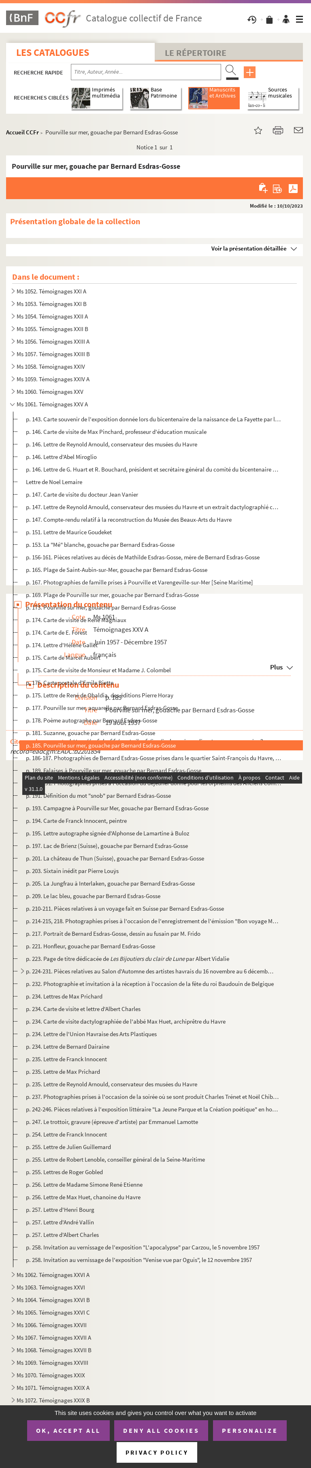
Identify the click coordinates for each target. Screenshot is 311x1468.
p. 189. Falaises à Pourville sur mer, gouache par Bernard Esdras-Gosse (113, 770)
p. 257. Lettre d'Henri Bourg (60, 1209)
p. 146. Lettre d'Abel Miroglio (61, 457)
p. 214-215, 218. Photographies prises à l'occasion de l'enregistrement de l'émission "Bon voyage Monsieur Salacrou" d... (153, 921)
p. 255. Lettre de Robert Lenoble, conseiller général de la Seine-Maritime (115, 1159)
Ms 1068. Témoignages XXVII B (54, 1350)
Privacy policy (157, 1452)
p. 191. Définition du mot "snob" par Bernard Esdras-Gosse (98, 795)
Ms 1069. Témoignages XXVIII (52, 1362)
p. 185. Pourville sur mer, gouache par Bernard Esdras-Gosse (101, 745)
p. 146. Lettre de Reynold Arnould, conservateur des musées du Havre (111, 444)
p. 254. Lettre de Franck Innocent (66, 1134)
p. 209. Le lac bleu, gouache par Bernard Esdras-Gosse (93, 896)
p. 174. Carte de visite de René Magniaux (76, 620)
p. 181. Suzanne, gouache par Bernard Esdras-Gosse (90, 733)
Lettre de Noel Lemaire (54, 482)
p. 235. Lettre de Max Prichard (63, 1071)
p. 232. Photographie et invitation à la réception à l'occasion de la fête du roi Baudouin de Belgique (150, 984)
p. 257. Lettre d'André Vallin (60, 1222)
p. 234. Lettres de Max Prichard (64, 996)
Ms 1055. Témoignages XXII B (52, 329)
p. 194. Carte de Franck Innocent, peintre (76, 820)
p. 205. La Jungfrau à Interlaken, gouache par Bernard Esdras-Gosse (110, 883)
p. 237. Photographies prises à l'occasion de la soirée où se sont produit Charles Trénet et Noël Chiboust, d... (153, 1096)
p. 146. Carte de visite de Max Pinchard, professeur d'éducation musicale (116, 432)
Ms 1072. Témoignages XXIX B (53, 1400)
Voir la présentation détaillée (249, 248)
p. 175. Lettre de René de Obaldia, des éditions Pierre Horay (99, 695)
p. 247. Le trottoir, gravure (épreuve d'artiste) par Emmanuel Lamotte (112, 1122)
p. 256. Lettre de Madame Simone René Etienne (84, 1184)
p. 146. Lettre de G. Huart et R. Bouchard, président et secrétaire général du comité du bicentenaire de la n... (153, 469)
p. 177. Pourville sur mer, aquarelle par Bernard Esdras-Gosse (102, 708)
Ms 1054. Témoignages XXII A (52, 316)
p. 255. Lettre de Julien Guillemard (68, 1147)
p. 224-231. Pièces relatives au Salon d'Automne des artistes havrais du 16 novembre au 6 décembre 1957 (150, 971)
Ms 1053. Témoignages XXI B (52, 304)
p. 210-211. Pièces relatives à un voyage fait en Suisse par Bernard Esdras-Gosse (125, 908)
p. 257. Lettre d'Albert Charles (62, 1235)
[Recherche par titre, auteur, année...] (146, 72)
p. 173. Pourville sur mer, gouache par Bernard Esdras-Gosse (101, 607)
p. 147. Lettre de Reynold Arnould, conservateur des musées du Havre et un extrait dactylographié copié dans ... (153, 507)
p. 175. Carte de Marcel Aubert (63, 657)
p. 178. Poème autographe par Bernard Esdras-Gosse (91, 720)
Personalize (250, 1430)
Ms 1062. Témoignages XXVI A (53, 1275)
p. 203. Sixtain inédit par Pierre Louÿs (72, 871)
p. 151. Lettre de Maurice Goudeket (69, 532)
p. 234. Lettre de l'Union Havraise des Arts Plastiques (91, 1034)
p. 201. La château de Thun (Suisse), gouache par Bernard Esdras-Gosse (115, 858)
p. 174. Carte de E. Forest (56, 632)
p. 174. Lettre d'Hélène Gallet (62, 645)
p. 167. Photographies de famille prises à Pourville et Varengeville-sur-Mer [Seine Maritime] (139, 582)
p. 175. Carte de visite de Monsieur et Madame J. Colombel (98, 670)
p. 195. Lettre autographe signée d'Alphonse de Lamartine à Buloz (107, 833)
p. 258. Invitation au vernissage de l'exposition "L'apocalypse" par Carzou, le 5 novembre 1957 (143, 1247)
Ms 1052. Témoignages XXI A (51, 291)
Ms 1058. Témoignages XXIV (51, 366)
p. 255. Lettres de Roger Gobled (64, 1172)
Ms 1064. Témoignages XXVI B (53, 1300)
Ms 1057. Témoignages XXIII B (53, 354)
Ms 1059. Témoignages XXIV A (53, 379)
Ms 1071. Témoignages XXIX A (53, 1388)
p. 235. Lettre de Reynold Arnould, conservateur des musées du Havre (111, 1084)
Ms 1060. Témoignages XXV (50, 391)
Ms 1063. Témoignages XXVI (51, 1287)
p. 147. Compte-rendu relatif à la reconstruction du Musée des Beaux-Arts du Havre (129, 519)
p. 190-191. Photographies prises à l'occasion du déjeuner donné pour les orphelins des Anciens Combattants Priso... (153, 783)
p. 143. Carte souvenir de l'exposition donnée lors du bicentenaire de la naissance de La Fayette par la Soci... (153, 419)
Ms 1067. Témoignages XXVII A (54, 1337)
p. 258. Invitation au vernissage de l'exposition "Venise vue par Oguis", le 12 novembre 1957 (139, 1260)
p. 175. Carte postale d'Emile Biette (69, 682)
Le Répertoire (195, 52)
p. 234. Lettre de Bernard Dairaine (67, 1046)
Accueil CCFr (22, 132)
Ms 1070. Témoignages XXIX (51, 1375)
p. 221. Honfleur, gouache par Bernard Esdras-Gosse (90, 946)
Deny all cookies (161, 1430)
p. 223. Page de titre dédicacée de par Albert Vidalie (127, 958)
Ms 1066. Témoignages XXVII (52, 1325)
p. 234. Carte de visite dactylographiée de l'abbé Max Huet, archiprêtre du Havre (126, 1021)
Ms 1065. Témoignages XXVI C (53, 1312)
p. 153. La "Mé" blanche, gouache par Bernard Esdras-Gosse (100, 544)
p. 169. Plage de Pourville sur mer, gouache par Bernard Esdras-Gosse (113, 595)
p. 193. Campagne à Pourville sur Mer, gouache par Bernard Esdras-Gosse (117, 808)
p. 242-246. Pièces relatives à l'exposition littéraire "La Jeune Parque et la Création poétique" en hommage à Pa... (153, 1109)
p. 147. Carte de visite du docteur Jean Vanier (82, 494)
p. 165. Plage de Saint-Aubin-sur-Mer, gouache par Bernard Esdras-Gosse (116, 570)
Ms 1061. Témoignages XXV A (52, 404)
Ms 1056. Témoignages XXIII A (53, 341)
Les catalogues (52, 52)
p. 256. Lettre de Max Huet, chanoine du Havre (83, 1197)
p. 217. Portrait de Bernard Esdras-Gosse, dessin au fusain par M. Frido (114, 933)
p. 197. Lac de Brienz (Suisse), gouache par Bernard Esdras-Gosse (107, 846)
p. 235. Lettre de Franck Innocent (66, 1059)
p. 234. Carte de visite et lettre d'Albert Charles (83, 1009)
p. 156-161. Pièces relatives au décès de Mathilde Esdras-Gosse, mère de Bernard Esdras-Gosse (143, 557)
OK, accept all (68, 1430)
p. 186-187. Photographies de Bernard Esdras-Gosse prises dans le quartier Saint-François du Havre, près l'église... (153, 758)
